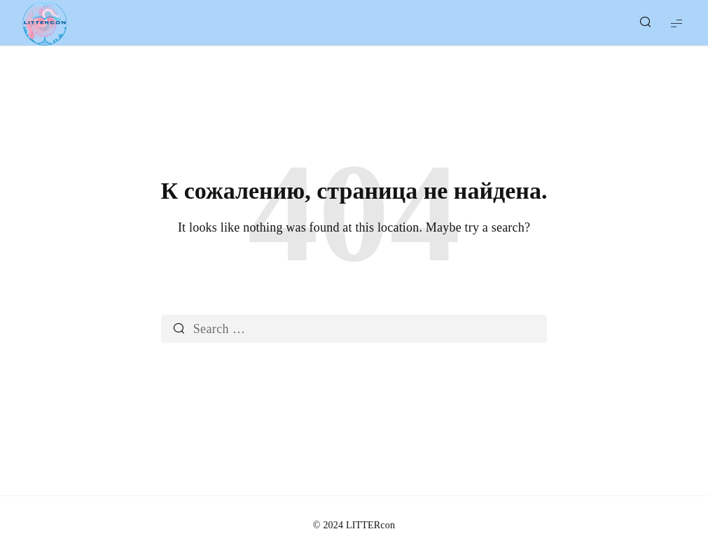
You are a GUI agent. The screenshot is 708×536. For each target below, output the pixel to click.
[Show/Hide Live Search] (645, 23)
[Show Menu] (676, 22)
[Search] (179, 329)
